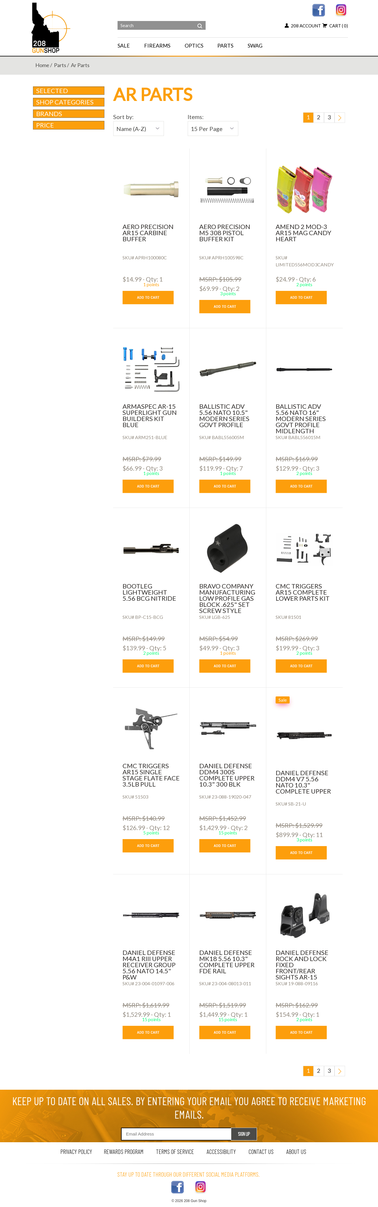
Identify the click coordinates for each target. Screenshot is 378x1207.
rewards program (124, 1151)
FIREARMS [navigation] (157, 45)
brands (69, 114)
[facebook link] (318, 9)
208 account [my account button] (303, 25)
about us (296, 1151)
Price (69, 125)
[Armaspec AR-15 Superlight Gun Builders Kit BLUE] (151, 369)
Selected (52, 91)
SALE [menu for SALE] (124, 45)
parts (60, 65)
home (42, 65)
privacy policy (76, 1151)
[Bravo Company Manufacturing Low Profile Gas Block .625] (228, 549)
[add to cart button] (152, 297)
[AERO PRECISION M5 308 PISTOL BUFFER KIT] (228, 189)
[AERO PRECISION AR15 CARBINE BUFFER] (151, 189)
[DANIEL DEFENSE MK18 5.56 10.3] (228, 915)
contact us (261, 1151)
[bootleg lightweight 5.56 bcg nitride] (151, 549)
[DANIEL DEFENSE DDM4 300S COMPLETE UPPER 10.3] (228, 728)
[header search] (200, 21)
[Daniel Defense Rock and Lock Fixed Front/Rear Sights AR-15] (304, 915)
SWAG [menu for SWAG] (255, 45)
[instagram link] (341, 9)
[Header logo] (51, 27)
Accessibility (221, 1151)
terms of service (175, 1151)
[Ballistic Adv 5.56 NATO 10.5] (228, 369)
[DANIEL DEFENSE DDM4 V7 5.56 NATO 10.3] (304, 735)
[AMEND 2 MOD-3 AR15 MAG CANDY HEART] (304, 189)
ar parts (80, 65)
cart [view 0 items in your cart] (335, 25)
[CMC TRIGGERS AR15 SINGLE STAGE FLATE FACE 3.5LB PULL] (151, 728)
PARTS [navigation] (225, 45)
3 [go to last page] (329, 116)
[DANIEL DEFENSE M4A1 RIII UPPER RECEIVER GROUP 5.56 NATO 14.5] (151, 915)
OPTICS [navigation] (194, 45)
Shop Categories (69, 102)
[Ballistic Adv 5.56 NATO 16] (304, 369)
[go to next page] (340, 118)
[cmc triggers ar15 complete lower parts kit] (304, 549)
